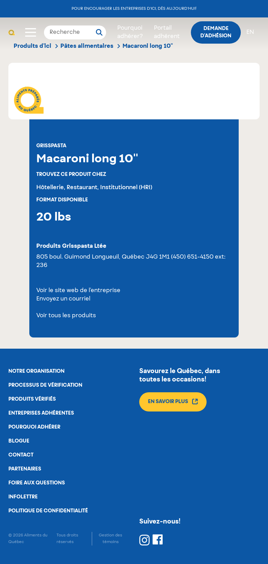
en (250, 32)
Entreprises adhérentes (41, 413)
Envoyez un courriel (63, 299)
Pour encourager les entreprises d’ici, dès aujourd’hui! (134, 8)
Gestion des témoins (110, 538)
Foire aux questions (36, 483)
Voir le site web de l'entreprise (78, 291)
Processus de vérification (45, 385)
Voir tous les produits (66, 316)
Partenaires (24, 469)
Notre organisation (36, 371)
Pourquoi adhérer (34, 427)
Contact (21, 455)
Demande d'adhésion (215, 32)
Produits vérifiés (32, 399)
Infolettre (23, 497)
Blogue (18, 441)
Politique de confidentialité (48, 511)
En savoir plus (173, 402)
